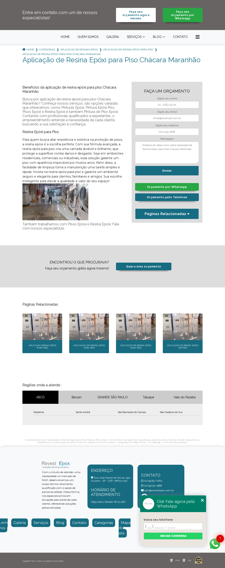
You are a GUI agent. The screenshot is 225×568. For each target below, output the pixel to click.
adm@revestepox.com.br (157, 490)
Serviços (134, 37)
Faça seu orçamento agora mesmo (136, 15)
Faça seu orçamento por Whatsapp (182, 15)
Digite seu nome (167, 98)
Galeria (112, 37)
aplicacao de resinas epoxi (79, 49)
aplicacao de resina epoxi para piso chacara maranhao (61, 54)
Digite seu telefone (167, 125)
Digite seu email (167, 111)
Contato (180, 37)
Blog (157, 37)
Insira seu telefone (158, 519)
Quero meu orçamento (143, 266)
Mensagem (167, 138)
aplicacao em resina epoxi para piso (128, 49)
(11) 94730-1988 (151, 485)
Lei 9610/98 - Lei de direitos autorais (167, 442)
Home (65, 37)
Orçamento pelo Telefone (167, 197)
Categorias (47, 49)
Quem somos (88, 37)
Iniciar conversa (173, 536)
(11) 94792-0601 (151, 480)
